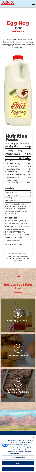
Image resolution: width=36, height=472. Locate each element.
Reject (18, 464)
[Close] (34, 438)
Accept (18, 469)
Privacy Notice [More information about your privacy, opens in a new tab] (14, 454)
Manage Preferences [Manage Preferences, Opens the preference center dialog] (18, 458)
